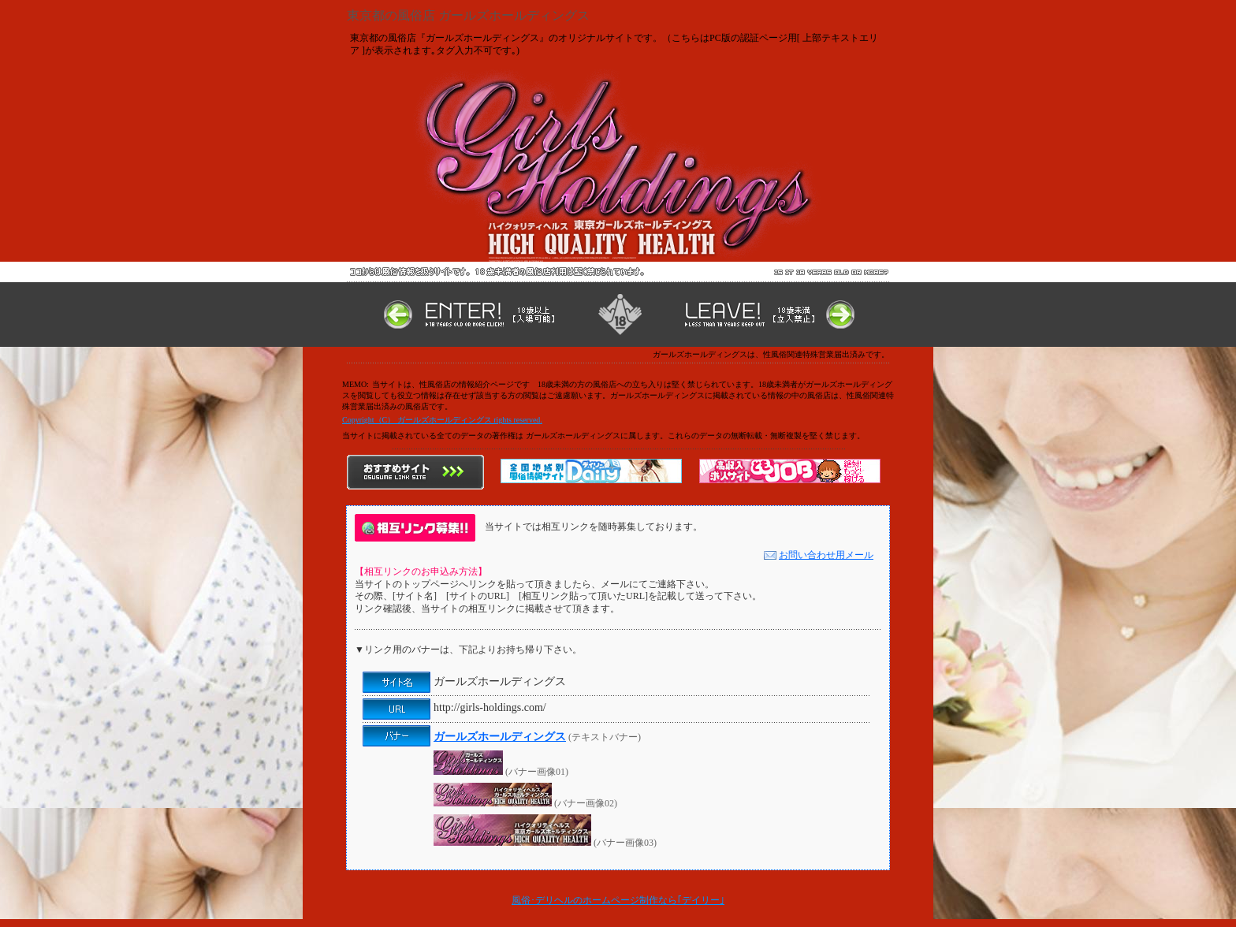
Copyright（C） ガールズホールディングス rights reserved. (442, 419)
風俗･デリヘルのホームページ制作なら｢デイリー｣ (618, 900)
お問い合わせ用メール (818, 554)
